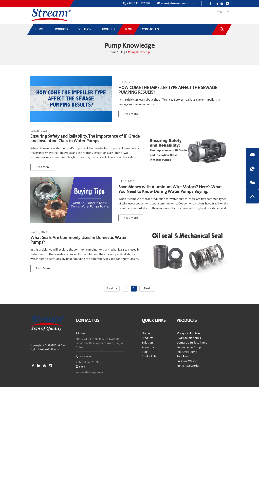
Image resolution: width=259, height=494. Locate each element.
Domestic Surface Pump (192, 342)
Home (112, 52)
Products (147, 338)
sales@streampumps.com (177, 3)
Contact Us (87, 320)
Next (147, 288)
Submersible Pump (189, 347)
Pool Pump (183, 356)
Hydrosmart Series (189, 338)
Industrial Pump (187, 352)
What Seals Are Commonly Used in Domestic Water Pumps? (78, 240)
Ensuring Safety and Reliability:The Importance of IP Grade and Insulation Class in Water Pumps (85, 138)
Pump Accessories (188, 365)
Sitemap (55, 349)
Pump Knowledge (139, 52)
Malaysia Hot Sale (188, 333)
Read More (131, 114)
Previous (111, 288)
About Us (148, 347)
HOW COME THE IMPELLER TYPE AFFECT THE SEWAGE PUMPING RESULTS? (167, 90)
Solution (147, 342)
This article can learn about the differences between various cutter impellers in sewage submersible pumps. (169, 102)
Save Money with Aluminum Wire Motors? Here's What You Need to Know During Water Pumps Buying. (170, 189)
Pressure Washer (187, 361)
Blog (122, 52)
